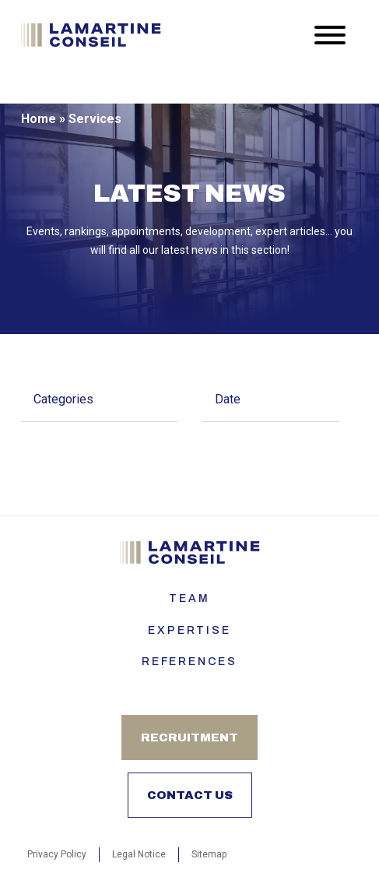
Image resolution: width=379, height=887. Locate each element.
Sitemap (208, 854)
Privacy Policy (56, 854)
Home (38, 118)
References (189, 661)
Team (189, 598)
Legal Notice (139, 854)
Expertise (189, 630)
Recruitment (189, 737)
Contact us (190, 795)
